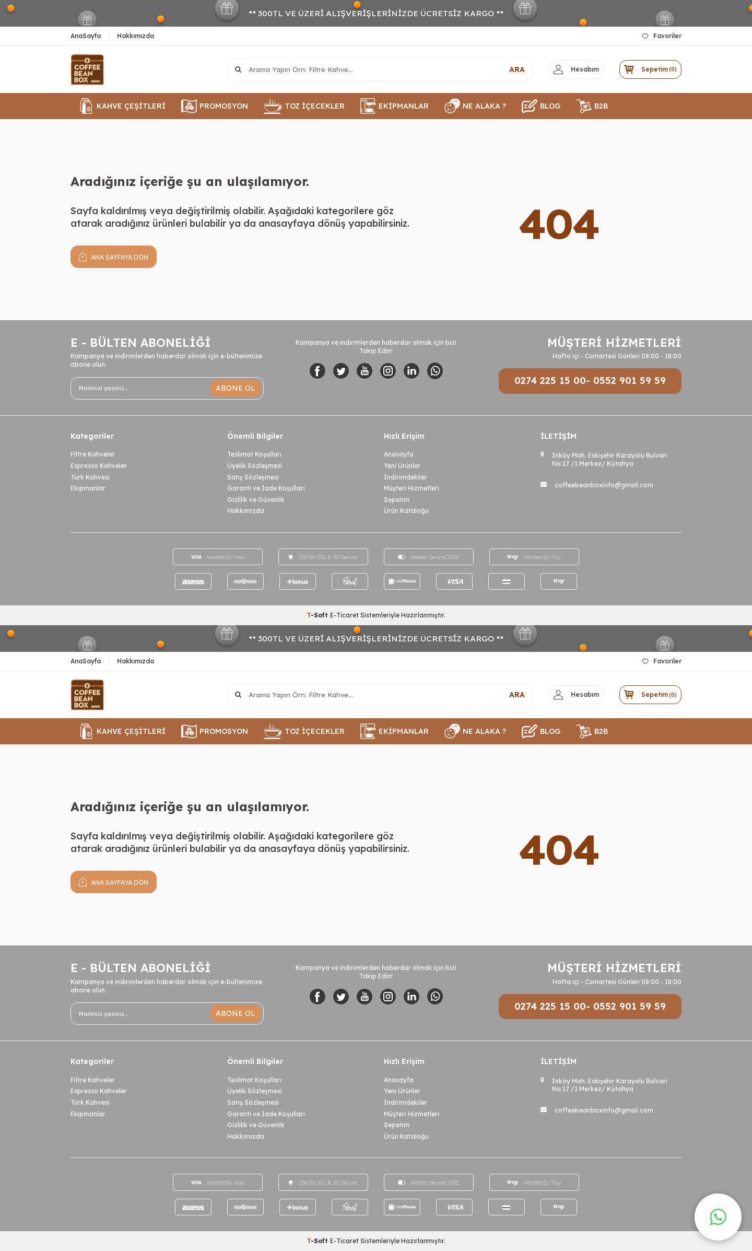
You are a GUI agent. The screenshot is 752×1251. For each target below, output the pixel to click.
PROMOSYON (214, 106)
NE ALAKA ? (475, 106)
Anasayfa (399, 454)
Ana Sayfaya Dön (113, 256)
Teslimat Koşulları (254, 454)
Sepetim (396, 500)
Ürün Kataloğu (406, 511)
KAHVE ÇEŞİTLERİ (122, 106)
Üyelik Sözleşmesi (254, 466)
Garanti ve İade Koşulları (266, 488)
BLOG (541, 106)
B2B (592, 106)
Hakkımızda (135, 36)
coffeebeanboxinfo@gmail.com (604, 485)
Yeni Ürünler (402, 466)
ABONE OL (235, 388)
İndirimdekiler (405, 477)
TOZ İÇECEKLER (304, 106)
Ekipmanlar (87, 488)
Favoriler (662, 36)
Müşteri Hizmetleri (411, 488)
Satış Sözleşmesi (253, 477)
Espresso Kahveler (98, 466)
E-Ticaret (344, 615)
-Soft (318, 615)
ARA (513, 69)
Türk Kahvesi (90, 477)
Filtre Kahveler (92, 454)
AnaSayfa (85, 36)
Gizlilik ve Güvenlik (256, 500)
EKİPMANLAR (394, 106)
